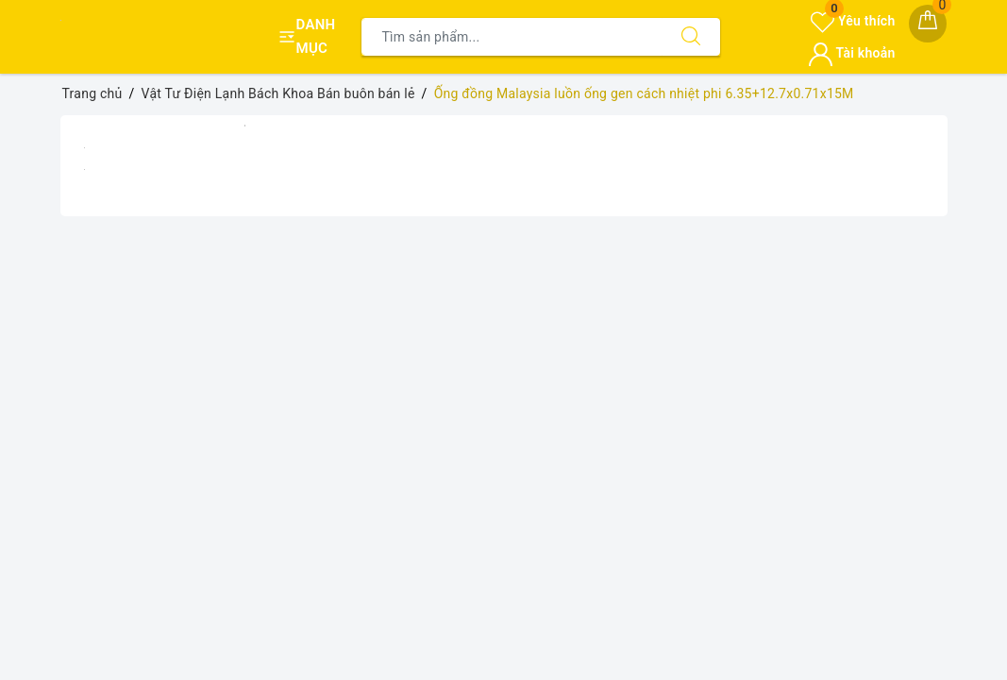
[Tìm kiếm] (691, 37)
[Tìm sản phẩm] (512, 37)
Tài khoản (852, 52)
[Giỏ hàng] (928, 23)
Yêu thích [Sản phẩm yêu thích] (853, 20)
